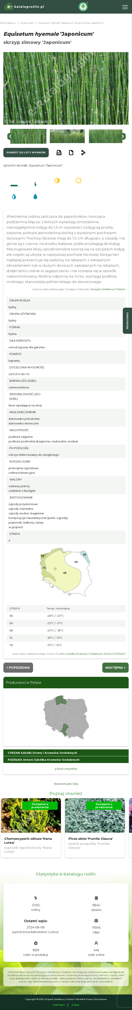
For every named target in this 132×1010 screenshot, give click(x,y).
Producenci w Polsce (23, 683)
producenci (127, 320)
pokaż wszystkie (66, 768)
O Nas (75, 1005)
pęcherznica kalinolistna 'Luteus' (35, 932)
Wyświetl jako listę (66, 783)
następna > (115, 667)
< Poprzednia (18, 667)
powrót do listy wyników (26, 152)
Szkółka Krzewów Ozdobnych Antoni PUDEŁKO (96, 653)
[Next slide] (122, 136)
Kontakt (59, 1005)
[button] (28, 136)
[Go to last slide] (10, 136)
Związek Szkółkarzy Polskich (108, 289)
